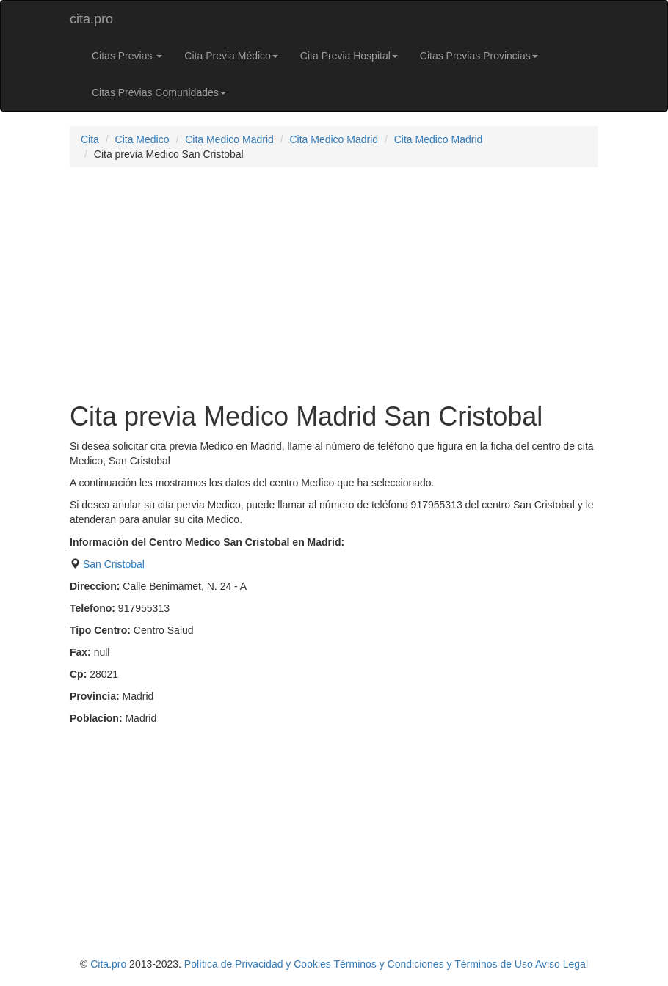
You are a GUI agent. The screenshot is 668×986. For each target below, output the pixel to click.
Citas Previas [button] (127, 56)
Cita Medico (142, 139)
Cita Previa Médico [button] (231, 56)
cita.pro (91, 19)
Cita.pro (108, 964)
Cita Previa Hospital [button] (349, 56)
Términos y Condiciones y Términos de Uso (432, 964)
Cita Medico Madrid (229, 139)
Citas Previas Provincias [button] (479, 56)
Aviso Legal (561, 964)
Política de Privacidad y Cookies (257, 964)
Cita (90, 139)
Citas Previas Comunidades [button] (159, 92)
